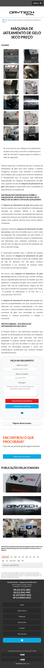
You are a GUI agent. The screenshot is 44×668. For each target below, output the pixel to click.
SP (23, 557)
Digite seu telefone (22, 374)
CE (7, 561)
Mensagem (22, 383)
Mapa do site (22, 634)
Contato (22, 628)
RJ (11, 557)
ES (19, 557)
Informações (22, 622)
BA (3, 561)
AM (18, 561)
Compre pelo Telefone (22, 406)
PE (38, 557)
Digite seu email (22, 365)
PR (27, 557)
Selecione (5, 557)
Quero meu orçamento (22, 457)
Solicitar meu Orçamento (22, 401)
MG (15, 557)
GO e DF (12, 561)
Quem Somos (22, 611)
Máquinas (22, 616)
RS (34, 557)
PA (23, 561)
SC (30, 557)
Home (22, 605)
